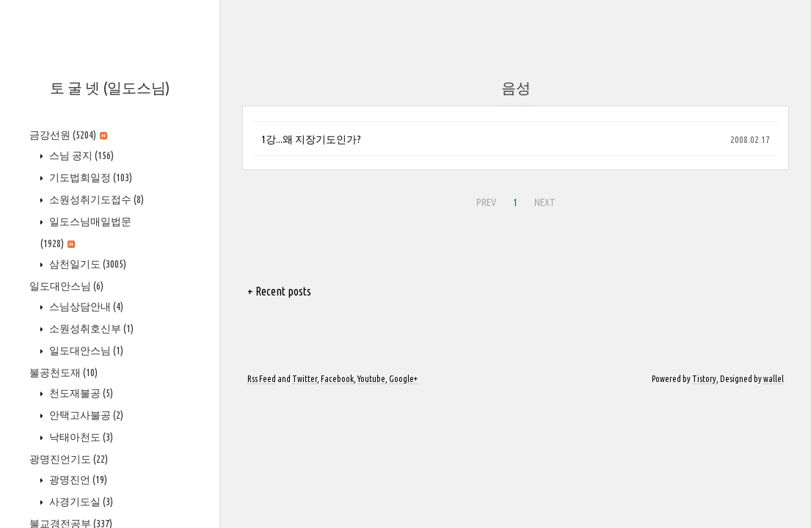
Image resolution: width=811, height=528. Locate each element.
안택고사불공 (85, 415)
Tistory (704, 379)
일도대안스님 (66, 286)
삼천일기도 (86, 264)
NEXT (543, 200)
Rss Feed (261, 379)
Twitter (304, 379)
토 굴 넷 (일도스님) (110, 87)
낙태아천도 (80, 437)
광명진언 (77, 479)
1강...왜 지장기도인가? (311, 139)
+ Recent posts (279, 291)
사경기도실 (80, 501)
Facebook (337, 379)
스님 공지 (80, 155)
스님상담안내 (85, 306)
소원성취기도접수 (95, 199)
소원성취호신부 (90, 328)
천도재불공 (80, 393)
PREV (484, 200)
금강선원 (68, 135)
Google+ (403, 379)
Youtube (371, 379)
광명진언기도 (68, 459)
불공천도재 (63, 372)
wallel (773, 379)
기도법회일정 (89, 177)
